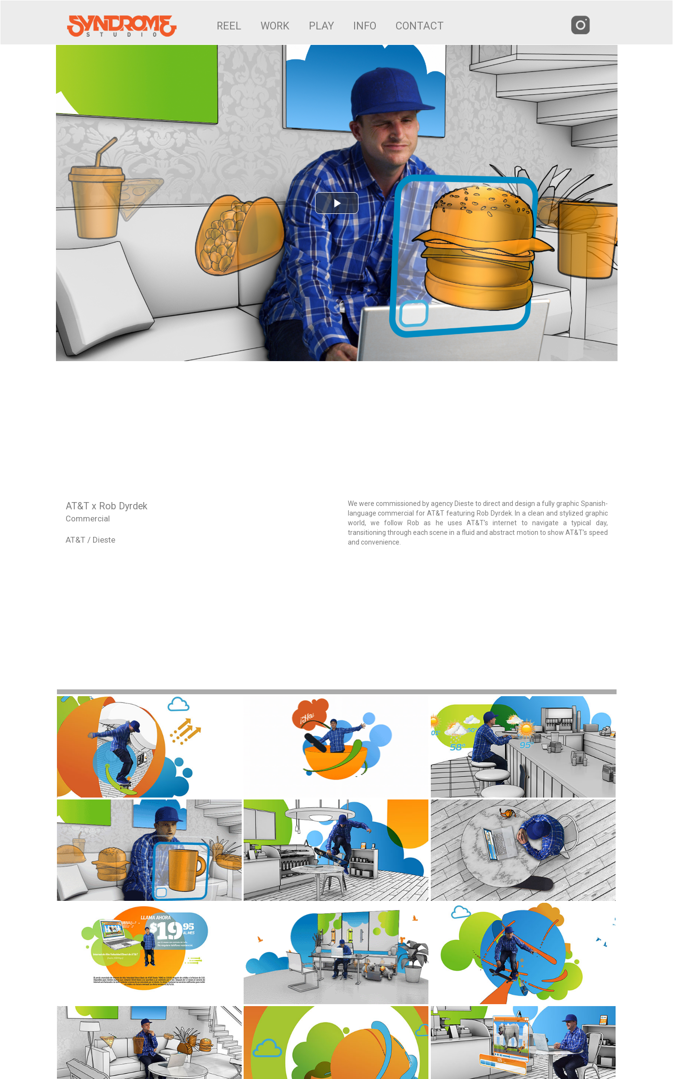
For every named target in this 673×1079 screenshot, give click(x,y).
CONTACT (420, 26)
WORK (275, 26)
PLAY (321, 26)
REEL (229, 26)
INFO (364, 26)
